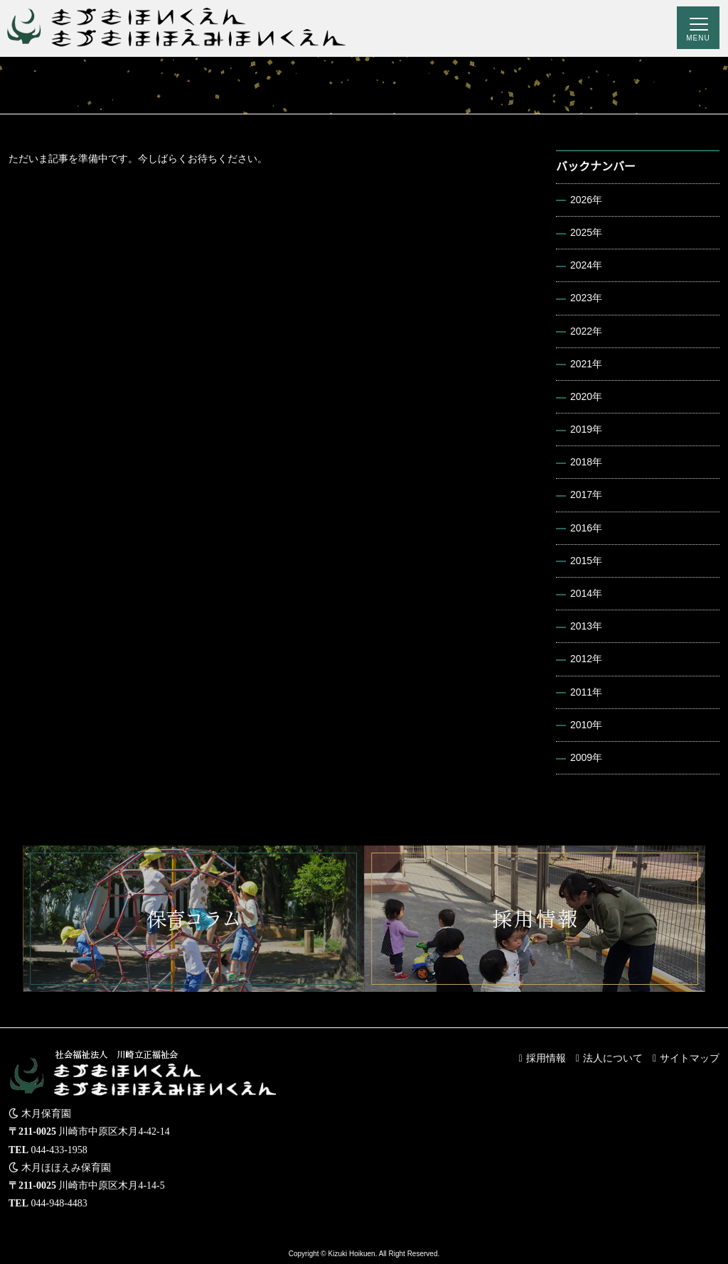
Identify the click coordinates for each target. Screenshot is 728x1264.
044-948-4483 (59, 1203)
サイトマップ (689, 1058)
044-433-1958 (59, 1150)
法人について (613, 1058)
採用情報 (546, 1058)
